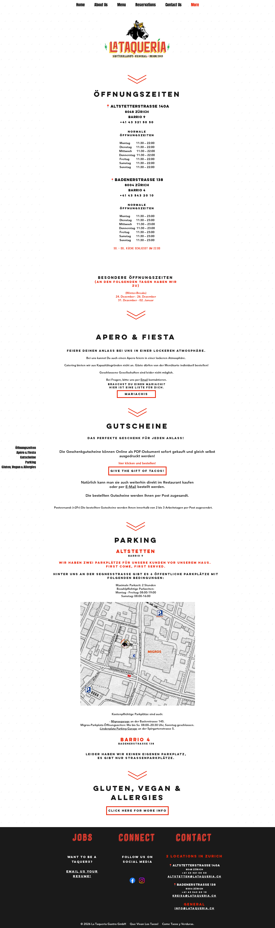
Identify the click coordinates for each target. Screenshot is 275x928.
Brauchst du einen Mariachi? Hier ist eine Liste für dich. (137, 386)
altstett (176, 876)
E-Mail (130, 487)
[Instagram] (142, 880)
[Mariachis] (136, 394)
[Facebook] (132, 880)
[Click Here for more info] (137, 810)
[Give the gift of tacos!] (137, 471)
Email (144, 380)
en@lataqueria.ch (203, 876)
